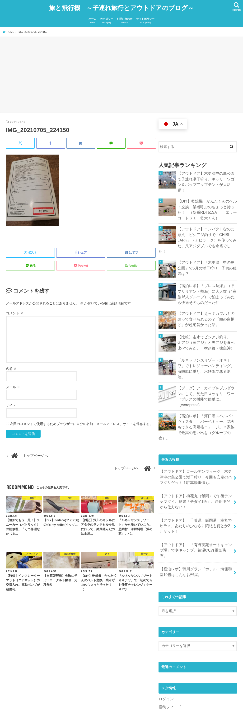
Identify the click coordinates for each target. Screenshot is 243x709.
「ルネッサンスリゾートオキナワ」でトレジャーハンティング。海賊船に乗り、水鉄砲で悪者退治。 (206, 349)
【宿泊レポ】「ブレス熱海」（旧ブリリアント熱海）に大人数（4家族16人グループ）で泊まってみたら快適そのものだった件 (207, 278)
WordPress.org (170, 679)
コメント (14, 310)
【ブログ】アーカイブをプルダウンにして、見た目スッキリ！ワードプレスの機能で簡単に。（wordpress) (206, 372)
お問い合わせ (124, 17)
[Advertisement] (121, 72)
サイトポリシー (145, 17)
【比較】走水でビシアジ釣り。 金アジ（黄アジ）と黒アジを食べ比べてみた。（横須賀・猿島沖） (206, 325)
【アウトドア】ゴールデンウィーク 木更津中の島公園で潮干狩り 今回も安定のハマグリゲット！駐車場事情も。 (195, 444)
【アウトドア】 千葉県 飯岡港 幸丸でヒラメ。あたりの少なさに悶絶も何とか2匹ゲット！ (196, 490)
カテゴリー (106, 17)
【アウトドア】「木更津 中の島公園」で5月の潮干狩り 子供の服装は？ (206, 252)
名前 (11, 366)
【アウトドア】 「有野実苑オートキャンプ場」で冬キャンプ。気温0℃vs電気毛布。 (195, 510)
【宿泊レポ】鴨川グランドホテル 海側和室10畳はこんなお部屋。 (195, 528)
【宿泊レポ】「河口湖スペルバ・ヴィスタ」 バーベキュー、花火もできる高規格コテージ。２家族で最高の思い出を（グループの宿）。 (206, 398)
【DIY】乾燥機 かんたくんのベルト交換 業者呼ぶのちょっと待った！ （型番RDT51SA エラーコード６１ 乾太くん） (207, 202)
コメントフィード (173, 671)
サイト (11, 402)
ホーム (92, 17)
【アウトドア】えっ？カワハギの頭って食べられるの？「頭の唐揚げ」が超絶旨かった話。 (206, 302)
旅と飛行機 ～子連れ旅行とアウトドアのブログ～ (121, 6)
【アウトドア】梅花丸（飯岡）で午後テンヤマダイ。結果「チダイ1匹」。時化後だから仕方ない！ (196, 467)
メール (13, 384)
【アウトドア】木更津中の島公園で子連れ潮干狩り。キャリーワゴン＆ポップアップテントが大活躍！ (206, 176)
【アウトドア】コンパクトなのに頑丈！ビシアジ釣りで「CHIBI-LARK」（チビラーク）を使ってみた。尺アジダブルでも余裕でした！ (207, 228)
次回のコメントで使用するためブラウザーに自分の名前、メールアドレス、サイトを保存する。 (81, 420)
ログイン (166, 655)
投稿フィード (169, 663)
